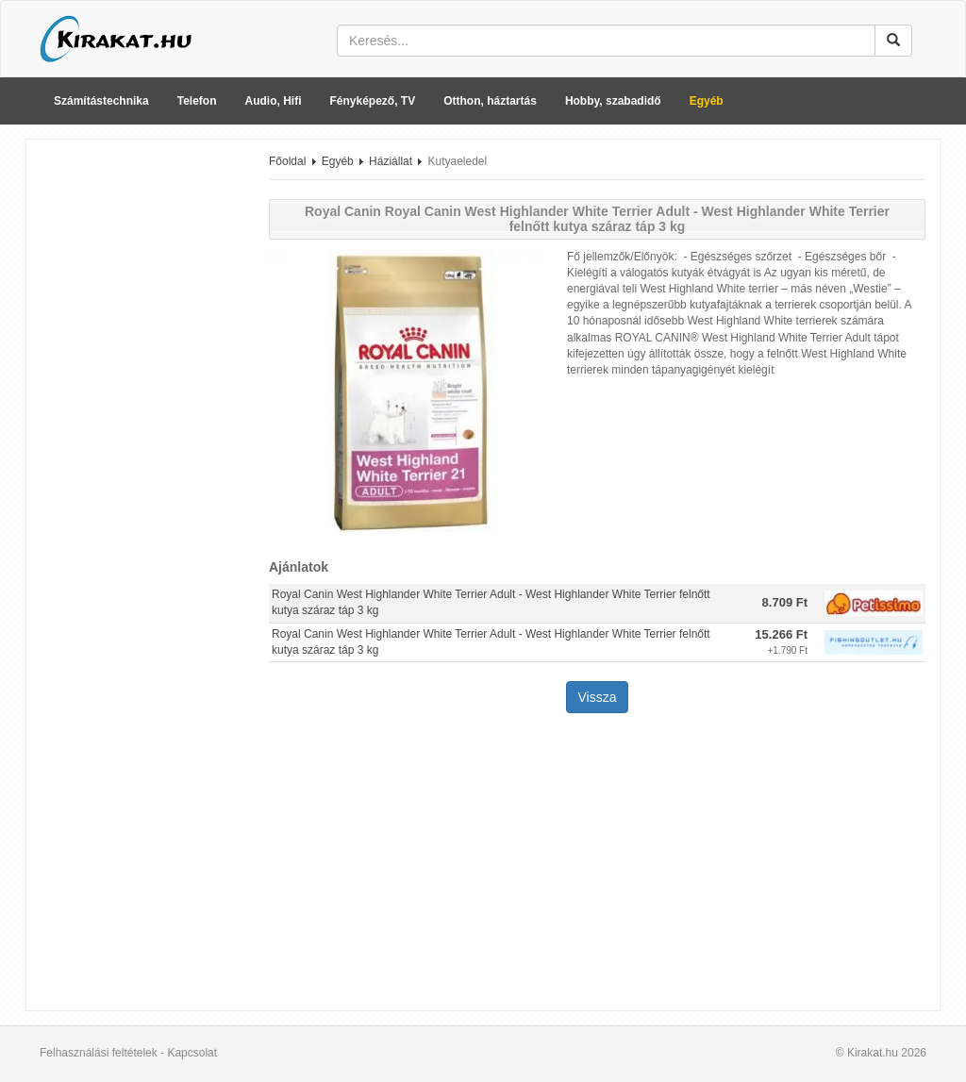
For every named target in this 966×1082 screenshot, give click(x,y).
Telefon (197, 101)
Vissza (597, 697)
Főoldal (287, 161)
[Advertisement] (141, 437)
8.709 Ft (785, 602)
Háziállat (390, 161)
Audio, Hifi (273, 101)
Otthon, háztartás (490, 101)
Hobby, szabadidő (613, 101)
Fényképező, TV (373, 101)
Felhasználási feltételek (99, 1052)
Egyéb (707, 101)
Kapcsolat (192, 1052)
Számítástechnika (101, 101)
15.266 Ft (781, 634)
